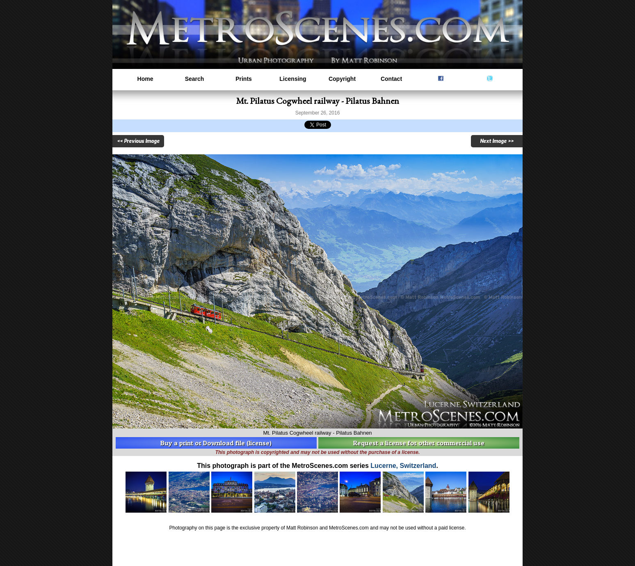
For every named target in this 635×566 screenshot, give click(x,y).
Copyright (342, 79)
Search (194, 79)
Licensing (292, 79)
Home (145, 79)
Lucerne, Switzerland (403, 465)
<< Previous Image (138, 141)
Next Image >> (497, 141)
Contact (391, 79)
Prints (243, 79)
